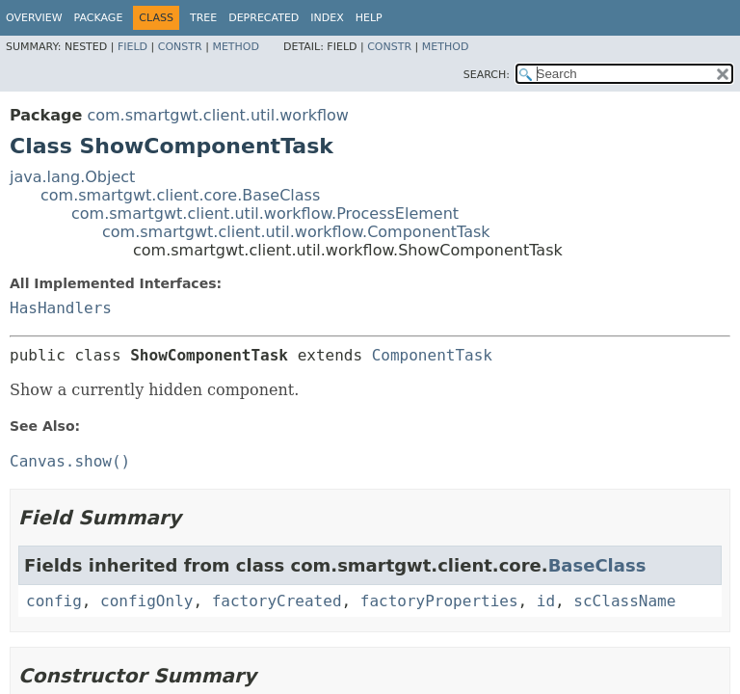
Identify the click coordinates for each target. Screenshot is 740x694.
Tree (203, 18)
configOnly (146, 601)
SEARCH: (486, 74)
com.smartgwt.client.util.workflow (218, 115)
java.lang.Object (72, 177)
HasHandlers (61, 308)
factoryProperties (439, 601)
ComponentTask (432, 355)
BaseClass (597, 565)
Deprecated (263, 18)
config (54, 601)
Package (98, 18)
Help (369, 18)
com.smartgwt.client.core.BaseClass (180, 195)
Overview (34, 18)
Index (326, 18)
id (546, 601)
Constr (180, 46)
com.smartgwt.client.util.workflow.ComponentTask (296, 232)
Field (132, 46)
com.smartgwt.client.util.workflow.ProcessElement (265, 213)
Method (235, 46)
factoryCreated (277, 601)
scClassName (624, 601)
